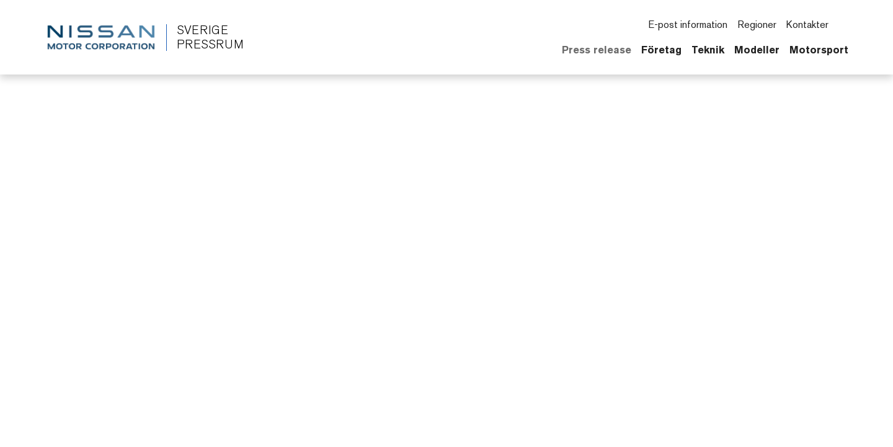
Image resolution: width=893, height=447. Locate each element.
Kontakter (807, 24)
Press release (596, 49)
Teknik (707, 49)
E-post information (687, 24)
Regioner (756, 24)
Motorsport (818, 49)
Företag (661, 49)
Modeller (757, 49)
